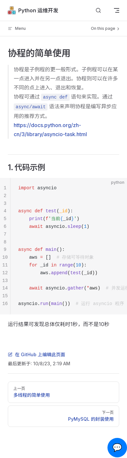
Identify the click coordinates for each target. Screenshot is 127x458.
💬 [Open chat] (117, 447)
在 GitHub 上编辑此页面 (36, 354)
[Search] (98, 10)
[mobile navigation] (116, 10)
